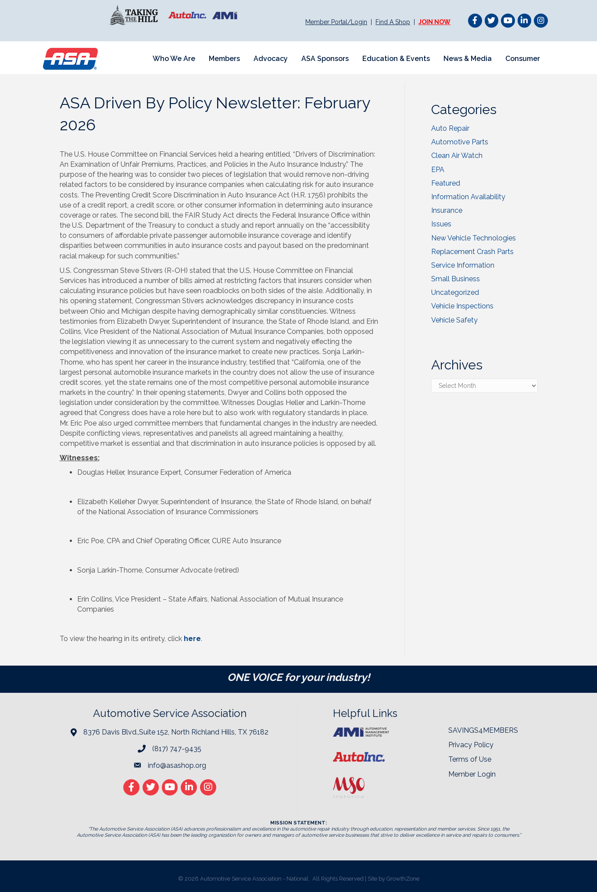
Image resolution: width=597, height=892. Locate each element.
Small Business (455, 279)
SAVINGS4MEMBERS (483, 730)
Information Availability (468, 197)
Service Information (462, 265)
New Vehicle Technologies (473, 238)
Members (224, 58)
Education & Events (396, 58)
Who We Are (174, 58)
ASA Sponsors (325, 58)
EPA (437, 169)
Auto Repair (450, 128)
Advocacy (271, 58)
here (192, 638)
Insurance (446, 210)
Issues (441, 224)
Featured (445, 183)
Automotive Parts (459, 142)
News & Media (467, 58)
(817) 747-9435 (176, 749)
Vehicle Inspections (462, 306)
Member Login (472, 774)
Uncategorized (455, 292)
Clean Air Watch (457, 155)
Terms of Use (469, 759)
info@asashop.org (177, 765)
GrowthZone (402, 878)
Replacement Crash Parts (472, 251)
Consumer (522, 58)
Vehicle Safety (454, 320)
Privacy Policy (470, 745)
